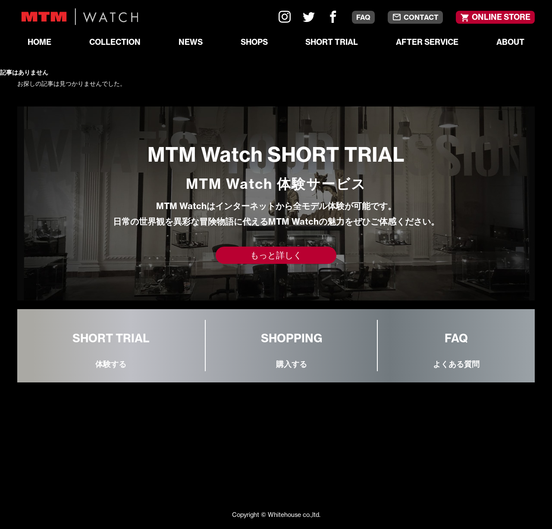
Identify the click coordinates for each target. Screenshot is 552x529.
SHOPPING (291, 351)
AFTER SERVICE (427, 42)
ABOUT (510, 42)
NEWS (191, 42)
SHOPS (254, 42)
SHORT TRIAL (331, 42)
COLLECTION (115, 42)
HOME (39, 42)
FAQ (363, 17)
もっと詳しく (276, 255)
